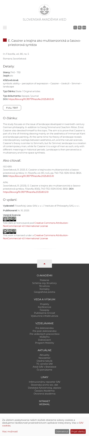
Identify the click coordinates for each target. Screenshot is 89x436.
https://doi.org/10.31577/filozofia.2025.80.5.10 (31, 99)
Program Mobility (44, 343)
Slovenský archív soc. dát (44, 385)
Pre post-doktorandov (45, 331)
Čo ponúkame (44, 369)
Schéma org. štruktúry (44, 283)
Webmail (44, 404)
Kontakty (45, 289)
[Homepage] (44, 10)
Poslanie (44, 280)
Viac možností (10, 431)
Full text (12, 107)
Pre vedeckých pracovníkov (45, 334)
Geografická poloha (44, 292)
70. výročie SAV (44, 364)
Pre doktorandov (44, 328)
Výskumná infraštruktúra (44, 316)
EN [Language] (84, 27)
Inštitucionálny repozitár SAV (44, 382)
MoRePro (45, 337)
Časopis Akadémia (45, 390)
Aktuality (44, 355)
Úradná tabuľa (44, 361)
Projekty (44, 304)
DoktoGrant (44, 340)
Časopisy (44, 310)
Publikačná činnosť (44, 313)
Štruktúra (44, 286)
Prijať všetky (78, 431)
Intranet (44, 401)
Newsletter (45, 358)
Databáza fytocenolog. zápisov (44, 387)
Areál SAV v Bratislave (44, 366)
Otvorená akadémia (45, 393)
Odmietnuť (62, 431)
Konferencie (44, 307)
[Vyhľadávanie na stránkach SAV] (75, 27)
